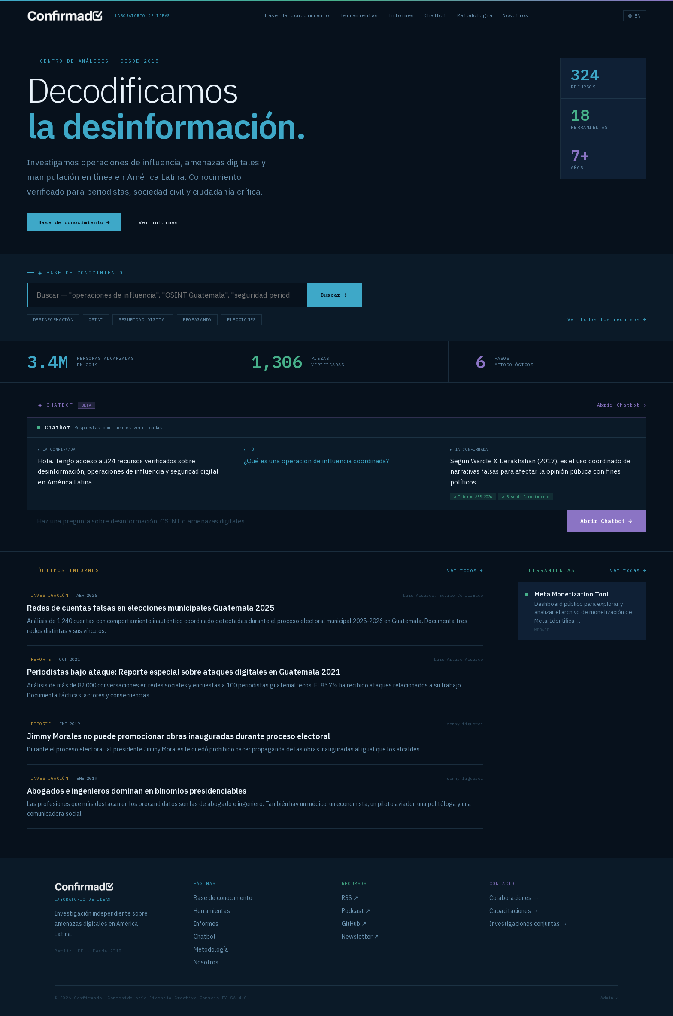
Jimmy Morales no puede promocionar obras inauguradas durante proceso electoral (178, 737)
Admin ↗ (609, 998)
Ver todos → (465, 572)
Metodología (474, 15)
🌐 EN (635, 16)
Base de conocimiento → (74, 222)
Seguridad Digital (142, 320)
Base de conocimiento (297, 15)
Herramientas (359, 15)
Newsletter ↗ (360, 936)
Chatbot (435, 15)
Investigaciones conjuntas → (528, 924)
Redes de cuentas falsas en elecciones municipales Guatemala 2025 (150, 609)
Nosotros (515, 15)
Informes (401, 15)
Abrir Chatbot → (621, 405)
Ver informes (158, 222)
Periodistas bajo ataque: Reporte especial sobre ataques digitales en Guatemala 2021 (183, 673)
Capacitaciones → (513, 911)
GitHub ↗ (354, 924)
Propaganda (197, 320)
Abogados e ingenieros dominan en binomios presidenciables (136, 792)
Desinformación (53, 320)
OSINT (96, 320)
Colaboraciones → (514, 898)
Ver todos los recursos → (606, 320)
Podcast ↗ (356, 911)
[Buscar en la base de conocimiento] (167, 295)
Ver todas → (628, 572)
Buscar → (334, 295)
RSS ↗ (350, 898)
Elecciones (241, 320)
